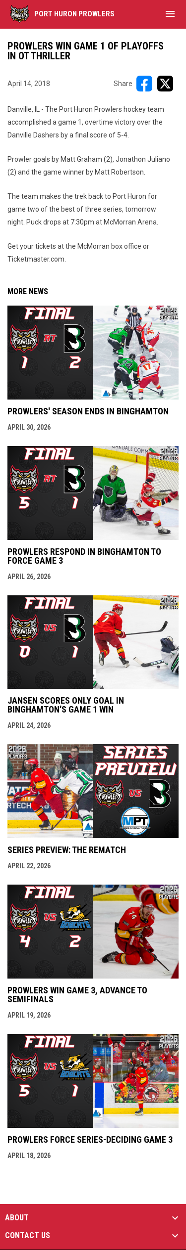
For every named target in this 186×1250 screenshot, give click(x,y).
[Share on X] (165, 83)
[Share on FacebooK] (144, 83)
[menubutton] (170, 14)
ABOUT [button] (17, 1218)
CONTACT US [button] (27, 1236)
